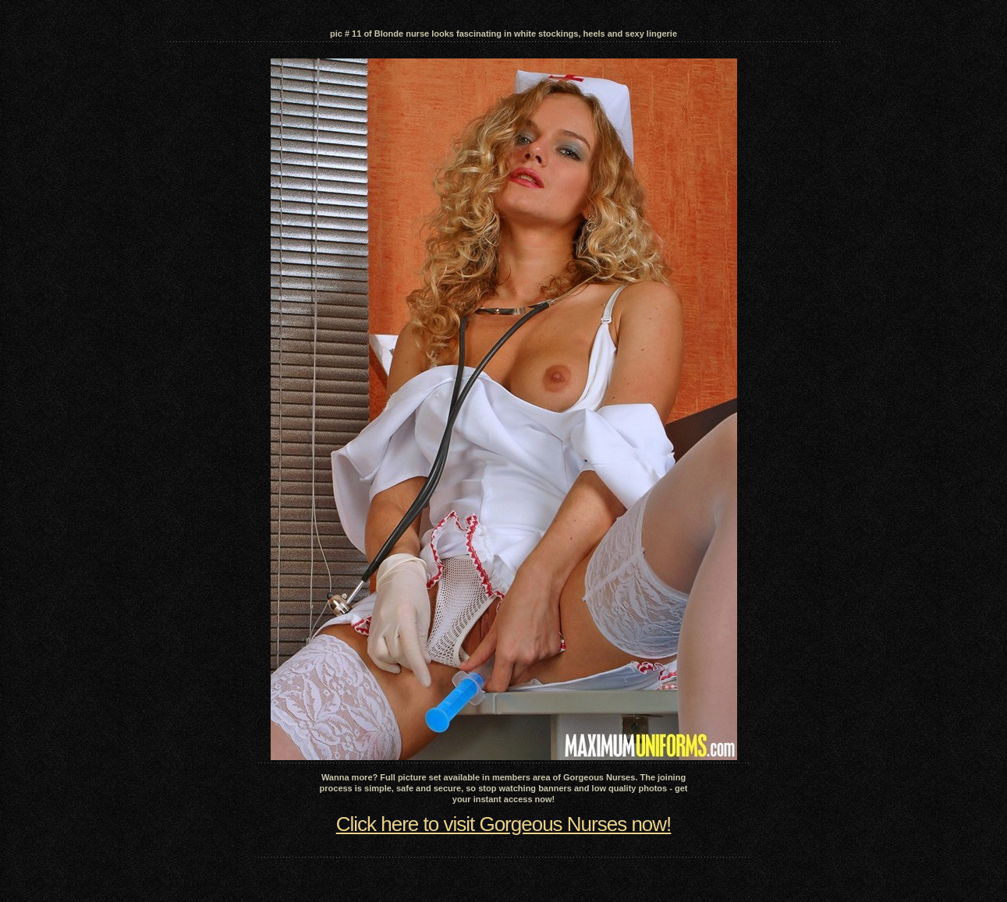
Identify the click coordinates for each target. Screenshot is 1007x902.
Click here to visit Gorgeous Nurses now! (504, 824)
